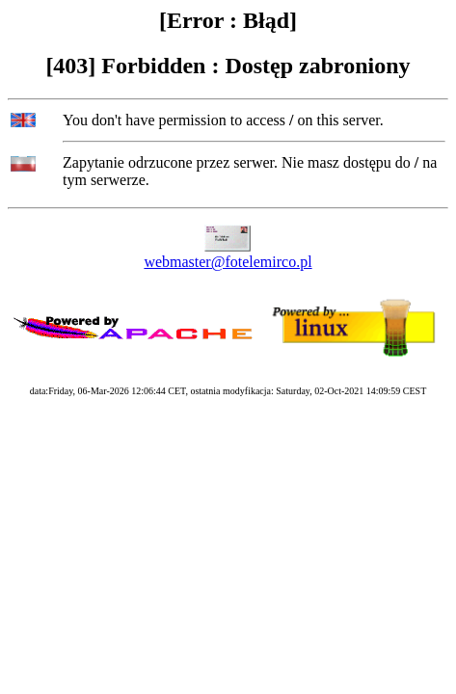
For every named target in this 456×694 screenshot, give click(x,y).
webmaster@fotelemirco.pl (227, 262)
